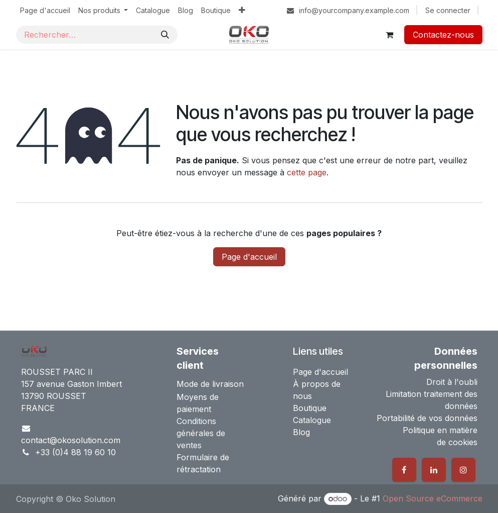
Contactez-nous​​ (443, 35)
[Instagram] (463, 470)
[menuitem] (45, 10)
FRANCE (38, 408)
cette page (306, 172)
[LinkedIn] (434, 470)
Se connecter (447, 10)
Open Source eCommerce (432, 498)
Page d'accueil (249, 257)
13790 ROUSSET (53, 396)
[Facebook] (404, 470)
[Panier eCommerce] (389, 34)
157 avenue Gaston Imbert (71, 384)
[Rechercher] (165, 35)
